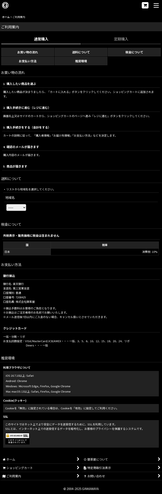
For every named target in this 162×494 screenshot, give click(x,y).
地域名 (10, 197)
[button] (156, 5)
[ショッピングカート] (145, 5)
